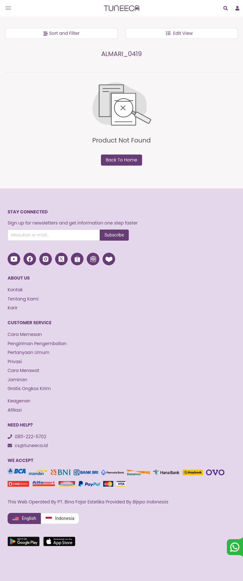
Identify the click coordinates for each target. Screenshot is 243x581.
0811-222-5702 (27, 436)
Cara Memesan (25, 334)
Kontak (15, 290)
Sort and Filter (61, 33)
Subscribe (114, 234)
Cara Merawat (23, 370)
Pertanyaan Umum (28, 352)
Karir (13, 308)
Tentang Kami (23, 299)
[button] (8, 8)
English (24, 518)
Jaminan (17, 379)
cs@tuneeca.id (28, 445)
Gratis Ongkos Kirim (29, 388)
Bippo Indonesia (150, 502)
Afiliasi (15, 410)
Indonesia (60, 518)
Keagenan (19, 401)
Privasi (15, 361)
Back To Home (121, 160)
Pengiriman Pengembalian (37, 343)
